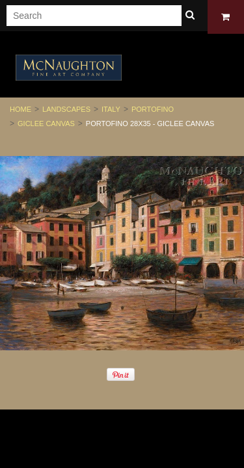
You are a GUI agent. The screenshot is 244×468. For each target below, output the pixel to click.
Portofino (152, 109)
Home (20, 109)
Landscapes (66, 109)
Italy (111, 109)
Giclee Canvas (46, 123)
